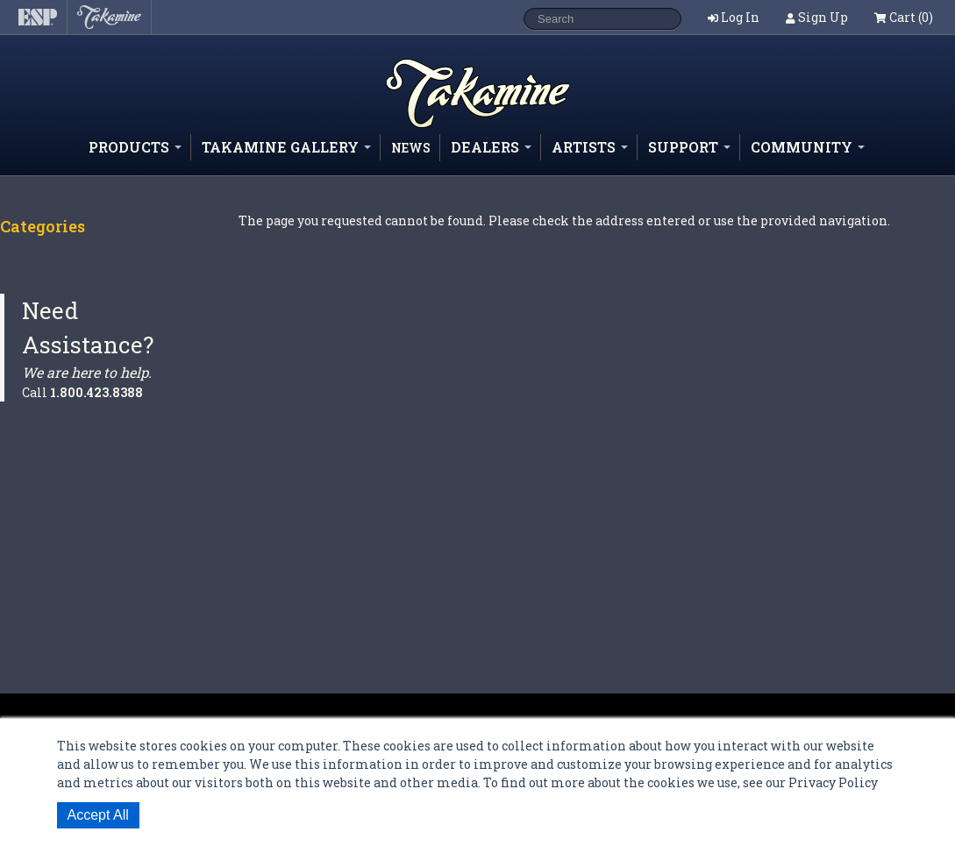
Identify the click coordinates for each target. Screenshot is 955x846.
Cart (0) (903, 17)
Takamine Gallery (286, 147)
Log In (740, 17)
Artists (590, 147)
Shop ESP (446, 126)
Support (689, 147)
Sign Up (823, 17)
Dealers (491, 147)
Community (808, 147)
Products (135, 147)
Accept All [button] (98, 814)
